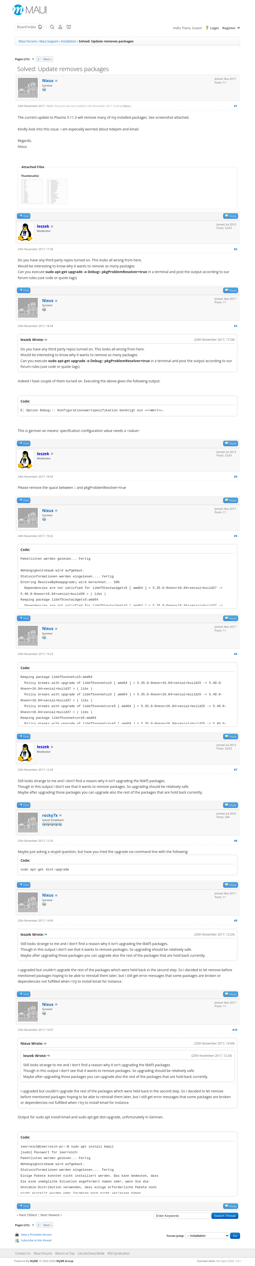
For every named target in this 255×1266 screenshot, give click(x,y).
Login (214, 28)
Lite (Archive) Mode (91, 1253)
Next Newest (50, 1215)
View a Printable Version (36, 1234)
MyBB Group (64, 1261)
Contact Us (23, 1253)
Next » (48, 59)
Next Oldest (28, 1215)
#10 (234, 1030)
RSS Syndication (118, 1253)
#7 (235, 769)
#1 (235, 106)
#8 (235, 841)
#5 (235, 536)
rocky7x (50, 815)
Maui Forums (28, 41)
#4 (235, 476)
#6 (235, 654)
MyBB (34, 1261)
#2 (235, 249)
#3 (235, 326)
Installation (68, 41)
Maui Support (49, 41)
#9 (235, 920)
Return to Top (64, 1253)
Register (229, 28)
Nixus (48, 80)
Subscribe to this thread (36, 1240)
